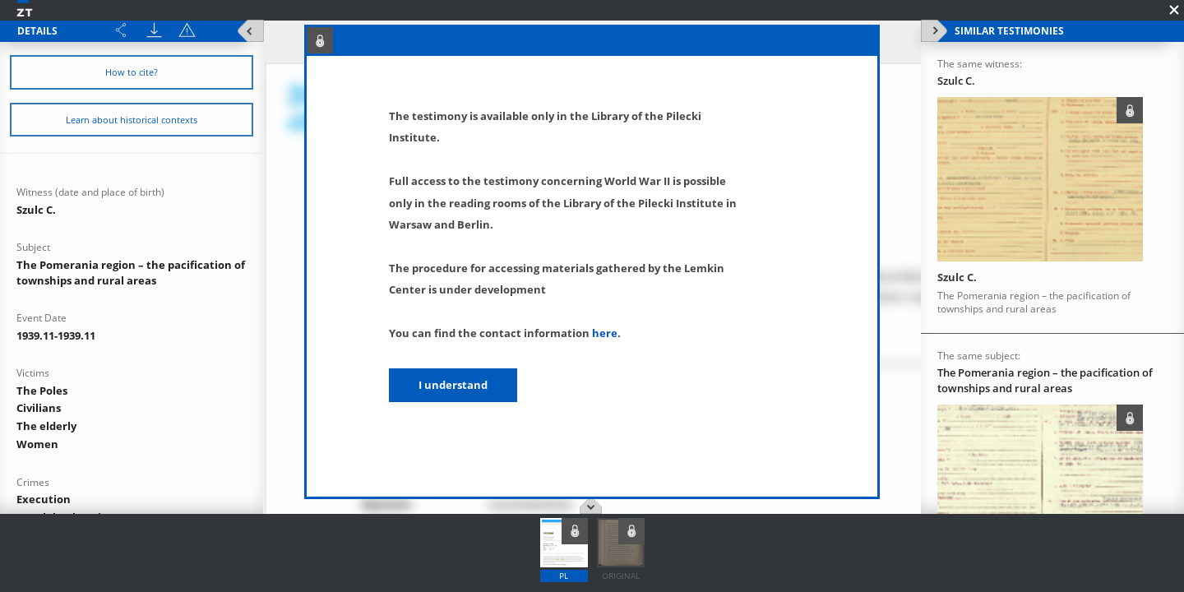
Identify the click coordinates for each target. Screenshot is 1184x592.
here (604, 333)
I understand (453, 384)
